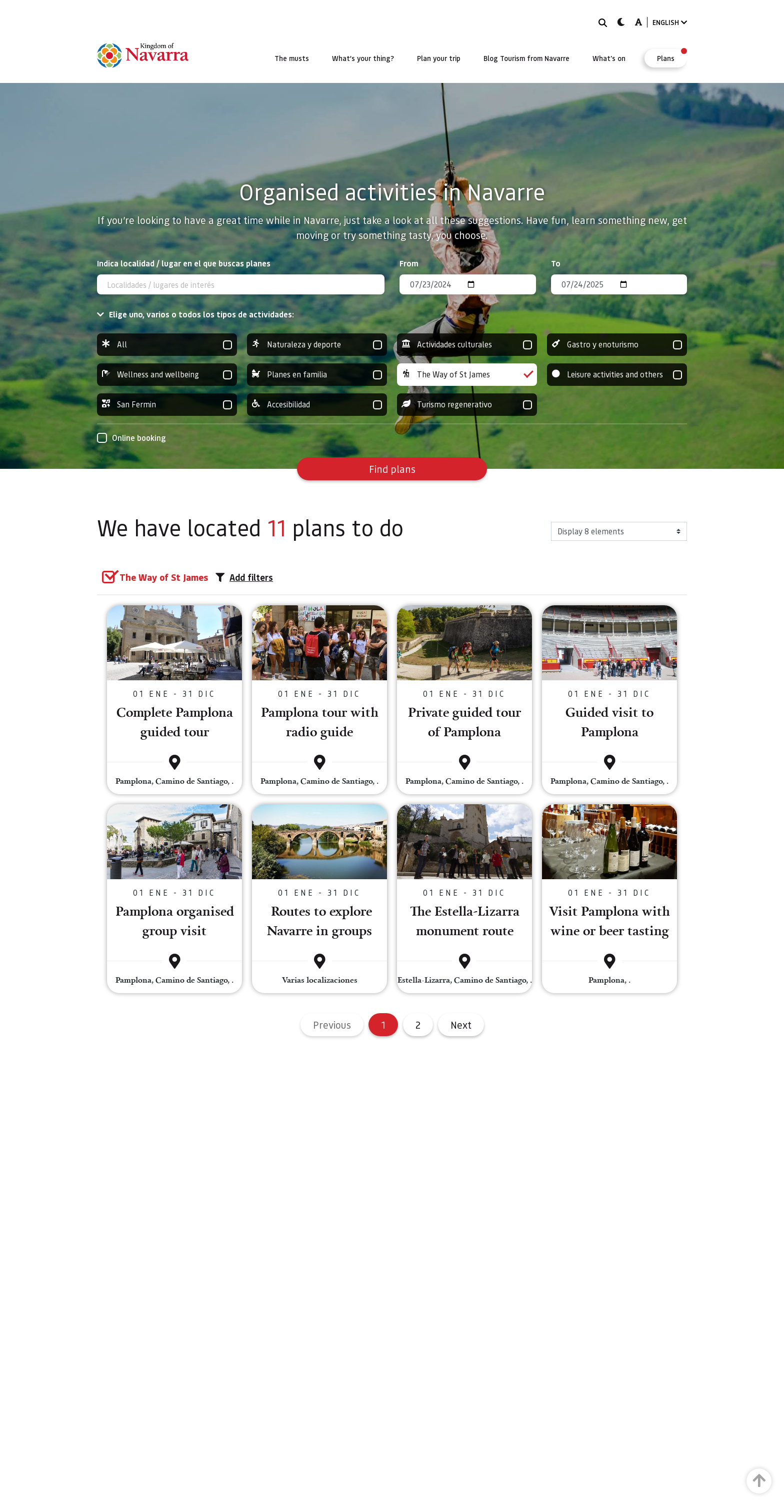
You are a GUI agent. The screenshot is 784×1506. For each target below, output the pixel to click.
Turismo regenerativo (467, 404)
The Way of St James (467, 374)
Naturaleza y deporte (317, 344)
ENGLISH (669, 22)
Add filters (244, 577)
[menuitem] (291, 58)
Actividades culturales (467, 344)
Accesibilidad (317, 404)
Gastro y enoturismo (617, 344)
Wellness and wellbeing (167, 374)
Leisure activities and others (617, 374)
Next (461, 1024)
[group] (167, 344)
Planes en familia (317, 374)
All (167, 344)
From (409, 263)
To (555, 263)
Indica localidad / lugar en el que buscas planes (183, 263)
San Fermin (167, 404)
